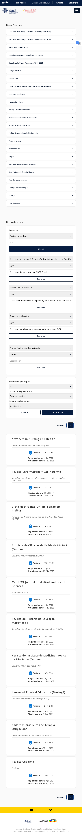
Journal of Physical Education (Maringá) (38, 692)
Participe (59, 3)
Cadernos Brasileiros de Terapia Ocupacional (33, 727)
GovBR (5, 2)
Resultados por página (19, 381)
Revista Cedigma (23, 761)
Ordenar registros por (19, 401)
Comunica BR (21, 3)
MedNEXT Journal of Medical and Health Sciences (39, 584)
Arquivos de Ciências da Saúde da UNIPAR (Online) (39, 547)
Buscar (41, 249)
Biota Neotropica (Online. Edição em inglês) (36, 508)
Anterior (60, 425)
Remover (41, 279)
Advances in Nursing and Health (33, 439)
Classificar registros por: (20, 391)
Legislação (73, 3)
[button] (41, 31)
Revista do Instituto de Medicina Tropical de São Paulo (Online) (39, 657)
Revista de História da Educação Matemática (33, 620)
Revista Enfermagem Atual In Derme (36, 472)
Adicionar (41, 367)
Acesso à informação (41, 3)
